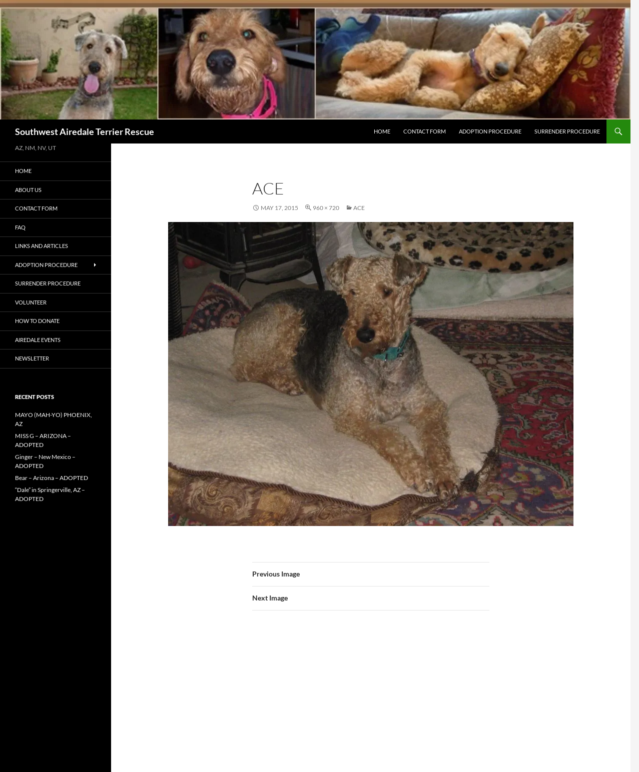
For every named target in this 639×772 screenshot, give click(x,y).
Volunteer (31, 302)
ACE (359, 208)
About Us (28, 189)
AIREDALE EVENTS (38, 339)
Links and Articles (41, 245)
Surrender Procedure (567, 131)
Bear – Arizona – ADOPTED (51, 478)
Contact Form (424, 131)
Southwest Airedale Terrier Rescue (84, 131)
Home (382, 131)
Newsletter (32, 358)
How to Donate (37, 321)
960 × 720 (326, 208)
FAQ (20, 227)
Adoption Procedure (490, 131)
